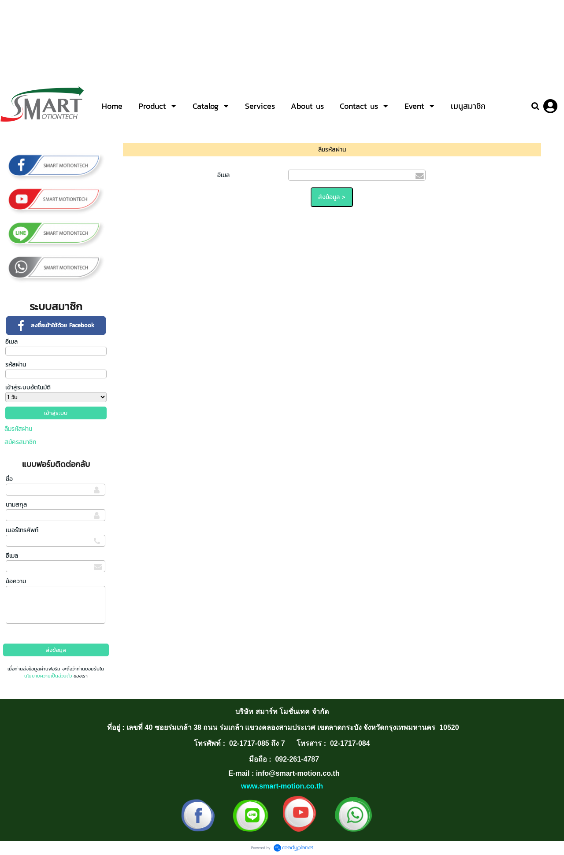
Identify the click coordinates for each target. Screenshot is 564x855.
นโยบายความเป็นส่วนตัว (48, 675)
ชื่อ (9, 479)
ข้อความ (16, 581)
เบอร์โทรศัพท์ (22, 530)
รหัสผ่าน (15, 364)
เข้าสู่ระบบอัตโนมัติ (28, 387)
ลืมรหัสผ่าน (18, 428)
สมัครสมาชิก (20, 442)
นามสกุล (16, 504)
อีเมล (11, 341)
